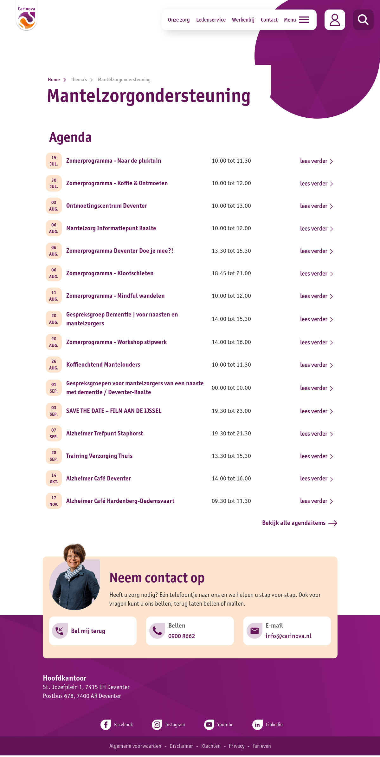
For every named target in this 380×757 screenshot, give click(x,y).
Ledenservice (211, 19)
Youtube (219, 726)
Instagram (168, 726)
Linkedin (269, 726)
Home (58, 79)
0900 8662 (181, 638)
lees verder (315, 161)
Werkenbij (243, 19)
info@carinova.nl (288, 638)
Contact (269, 19)
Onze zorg (179, 19)
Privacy (237, 747)
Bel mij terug (88, 632)
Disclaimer (181, 747)
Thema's (83, 79)
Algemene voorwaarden (135, 747)
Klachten (210, 747)
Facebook (115, 726)
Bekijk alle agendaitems (300, 524)
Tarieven (262, 747)
